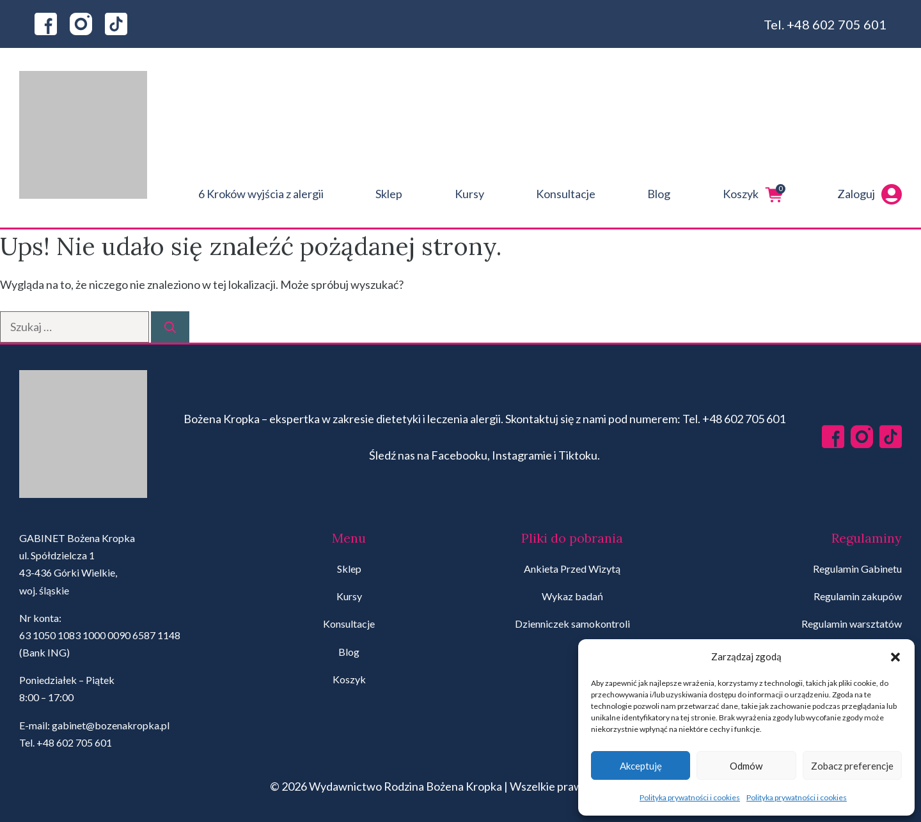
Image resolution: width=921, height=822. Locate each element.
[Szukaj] (170, 327)
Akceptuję (641, 766)
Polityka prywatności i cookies (690, 797)
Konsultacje (565, 194)
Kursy (469, 194)
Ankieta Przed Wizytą (572, 568)
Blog (658, 194)
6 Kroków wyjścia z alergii (261, 194)
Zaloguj (869, 194)
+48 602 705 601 (836, 24)
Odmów (746, 766)
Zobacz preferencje (852, 766)
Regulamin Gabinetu (857, 568)
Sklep (388, 194)
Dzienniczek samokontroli (572, 623)
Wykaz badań (572, 596)
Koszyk (754, 194)
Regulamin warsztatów (851, 623)
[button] (895, 657)
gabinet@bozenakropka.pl (110, 725)
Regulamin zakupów (858, 596)
